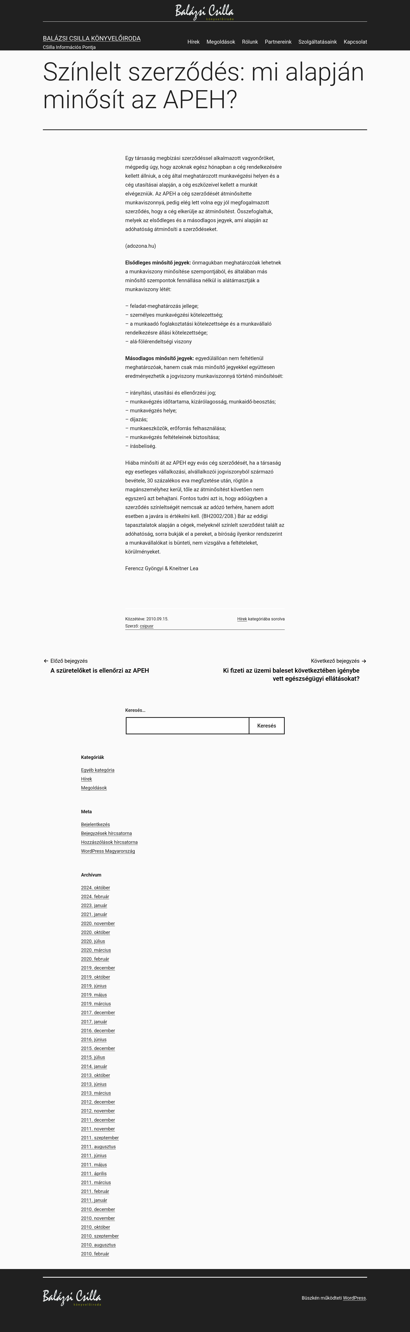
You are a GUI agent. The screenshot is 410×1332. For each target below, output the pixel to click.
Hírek (193, 42)
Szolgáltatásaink (318, 42)
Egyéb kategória (98, 770)
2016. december (98, 1030)
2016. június (93, 1039)
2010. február (95, 1253)
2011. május (94, 1164)
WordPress (354, 1298)
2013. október (95, 1075)
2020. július (93, 941)
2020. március (96, 950)
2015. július (93, 1057)
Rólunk (250, 42)
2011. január (94, 1200)
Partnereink (278, 42)
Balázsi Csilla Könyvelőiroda (92, 38)
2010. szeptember (100, 1236)
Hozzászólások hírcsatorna (109, 842)
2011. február (95, 1191)
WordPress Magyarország (108, 851)
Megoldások (221, 42)
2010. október (95, 1227)
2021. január (94, 914)
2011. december (98, 1120)
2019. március (96, 1003)
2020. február (95, 959)
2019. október (95, 977)
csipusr (146, 626)
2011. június (93, 1155)
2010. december (98, 1209)
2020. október (95, 932)
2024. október (95, 887)
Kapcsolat (355, 42)
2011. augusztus (98, 1146)
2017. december (98, 1012)
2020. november (98, 923)
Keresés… (135, 710)
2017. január (94, 1021)
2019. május (94, 994)
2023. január (94, 905)
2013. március (96, 1093)
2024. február (95, 896)
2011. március (96, 1182)
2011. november (98, 1129)
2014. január (94, 1066)
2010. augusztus (98, 1245)
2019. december (98, 968)
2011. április (94, 1173)
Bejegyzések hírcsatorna (106, 833)
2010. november (98, 1218)
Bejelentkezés (95, 824)
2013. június (93, 1084)
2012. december (98, 1102)
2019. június (93, 986)
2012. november (98, 1111)
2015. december (98, 1048)
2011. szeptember (100, 1137)
